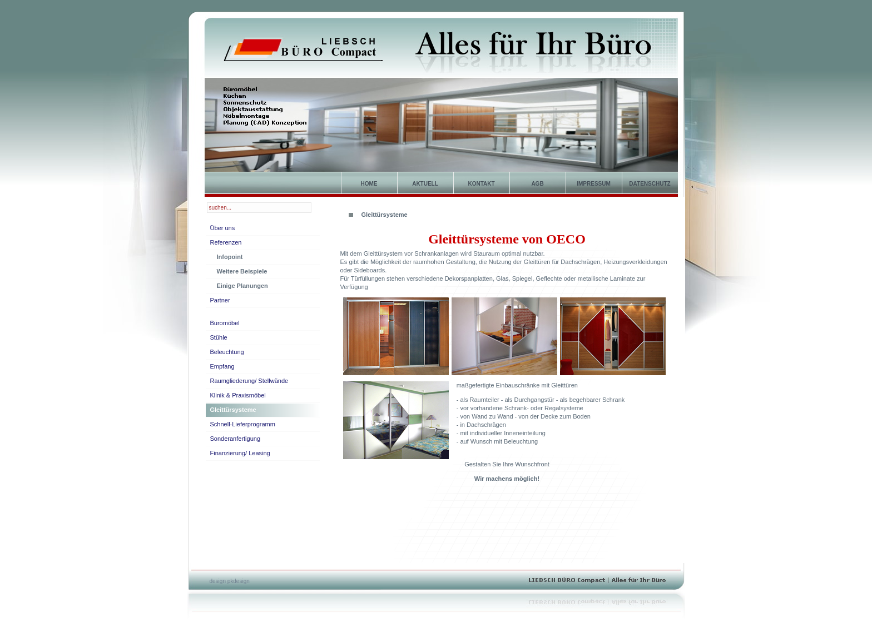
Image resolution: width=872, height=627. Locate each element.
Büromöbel (225, 323)
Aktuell (425, 184)
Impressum (594, 184)
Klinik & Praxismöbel (238, 395)
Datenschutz (649, 184)
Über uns (222, 228)
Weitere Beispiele (242, 271)
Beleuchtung (227, 352)
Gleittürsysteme (233, 409)
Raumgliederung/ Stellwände (249, 380)
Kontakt (481, 184)
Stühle (218, 337)
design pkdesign (230, 581)
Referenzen (226, 242)
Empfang (222, 366)
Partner (220, 300)
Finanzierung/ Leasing (240, 453)
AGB (537, 184)
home (369, 184)
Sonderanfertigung (235, 438)
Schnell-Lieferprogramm (242, 424)
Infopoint (230, 256)
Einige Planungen (242, 285)
